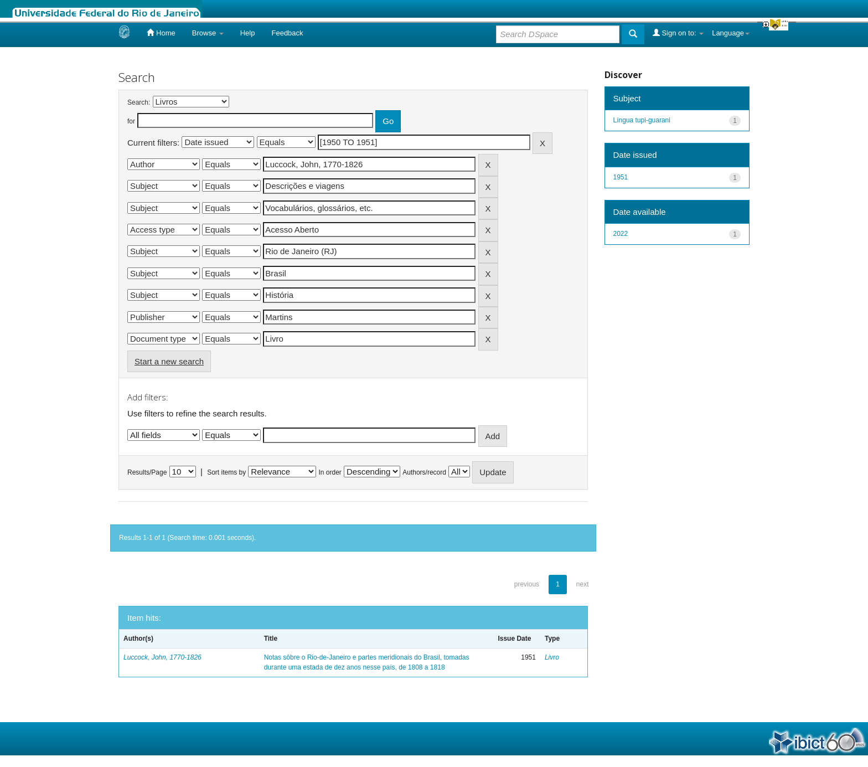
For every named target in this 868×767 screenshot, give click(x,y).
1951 (620, 177)
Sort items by (226, 472)
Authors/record (424, 472)
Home (161, 32)
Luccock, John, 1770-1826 (162, 657)
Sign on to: (678, 32)
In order (330, 472)
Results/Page (147, 472)
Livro (552, 657)
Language (731, 33)
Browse (208, 33)
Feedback (287, 33)
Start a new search (169, 361)
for (131, 121)
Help (247, 33)
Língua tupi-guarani (641, 120)
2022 (620, 234)
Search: (138, 102)
